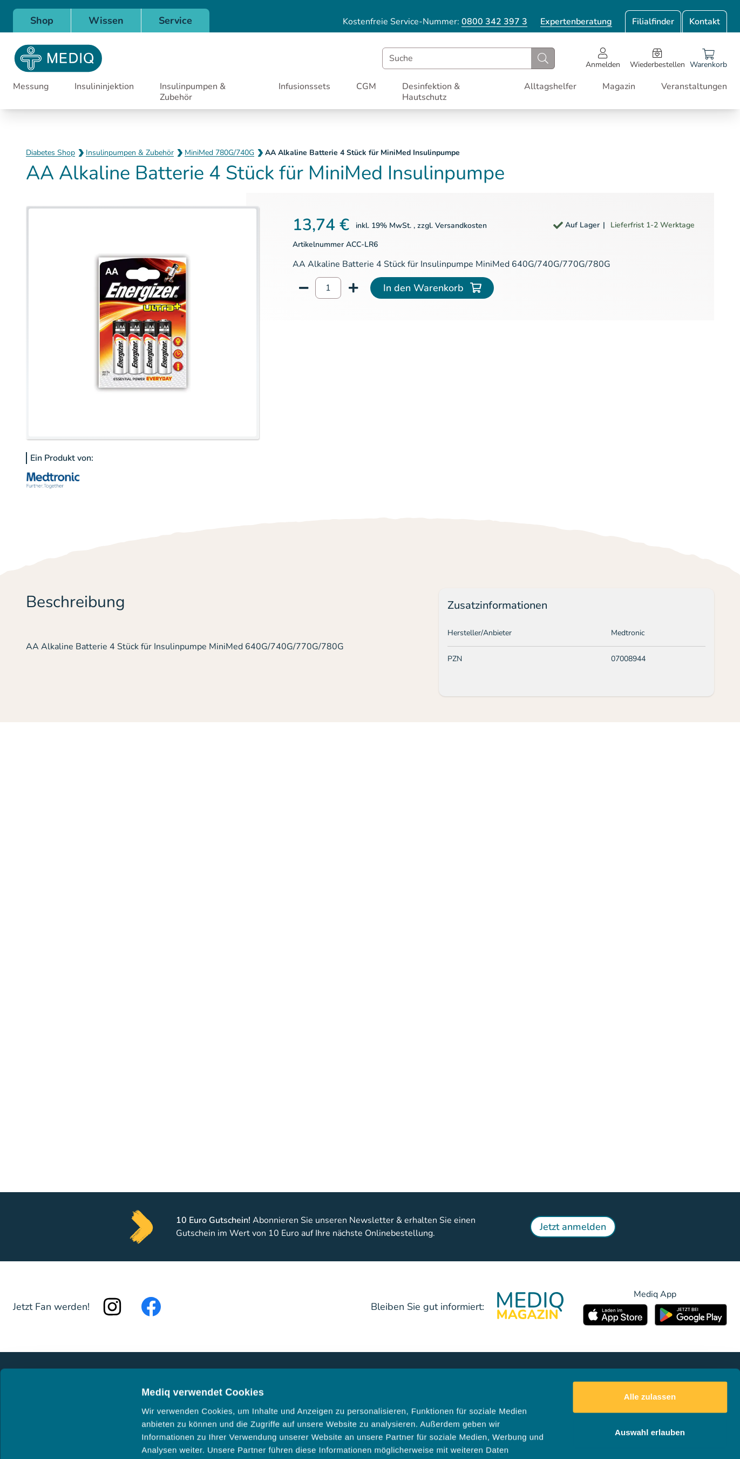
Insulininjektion (104, 86)
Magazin (618, 86)
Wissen (106, 20)
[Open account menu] (603, 58)
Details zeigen (574, 1437)
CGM (366, 86)
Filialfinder (653, 22)
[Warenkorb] (708, 58)
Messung (31, 86)
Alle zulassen (650, 1315)
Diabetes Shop (50, 152)
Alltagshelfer (550, 86)
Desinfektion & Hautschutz (431, 91)
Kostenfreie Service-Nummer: (435, 22)
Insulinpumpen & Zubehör (193, 91)
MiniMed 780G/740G (219, 152)
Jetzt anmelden (573, 1226)
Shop (41, 20)
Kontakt (704, 22)
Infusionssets (304, 86)
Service (175, 20)
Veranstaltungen (694, 86)
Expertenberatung (576, 22)
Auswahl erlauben (650, 1350)
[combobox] (468, 58)
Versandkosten (461, 225)
